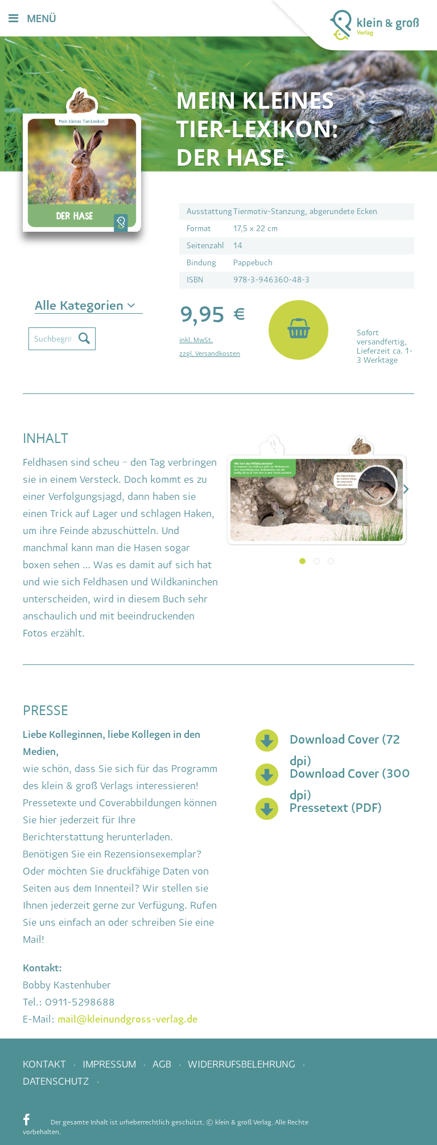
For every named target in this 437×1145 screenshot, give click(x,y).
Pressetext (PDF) (336, 807)
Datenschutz (57, 1081)
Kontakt (46, 1064)
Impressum (111, 1064)
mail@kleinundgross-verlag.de (127, 1019)
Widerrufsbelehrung (243, 1064)
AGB (163, 1064)
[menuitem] (244, 19)
